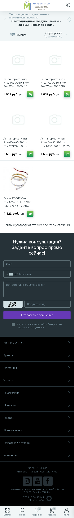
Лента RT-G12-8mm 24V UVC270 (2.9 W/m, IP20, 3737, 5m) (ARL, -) (17, 202)
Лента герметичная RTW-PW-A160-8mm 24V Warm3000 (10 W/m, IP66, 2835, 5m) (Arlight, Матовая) (54, 86)
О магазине (37, 393)
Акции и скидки (37, 343)
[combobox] (11, 274)
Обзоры (37, 418)
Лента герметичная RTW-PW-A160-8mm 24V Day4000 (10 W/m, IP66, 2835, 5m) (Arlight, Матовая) (55, 146)
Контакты (37, 455)
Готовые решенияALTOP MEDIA (37, 498)
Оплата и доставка (37, 443)
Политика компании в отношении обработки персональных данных (37, 490)
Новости (37, 405)
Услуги (37, 380)
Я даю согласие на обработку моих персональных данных (39, 326)
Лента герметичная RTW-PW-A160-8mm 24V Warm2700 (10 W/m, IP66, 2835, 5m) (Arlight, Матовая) (16, 86)
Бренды (37, 355)
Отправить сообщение (37, 315)
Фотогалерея (37, 430)
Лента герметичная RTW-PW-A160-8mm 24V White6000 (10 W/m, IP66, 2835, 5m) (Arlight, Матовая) (16, 146)
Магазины (37, 368)
